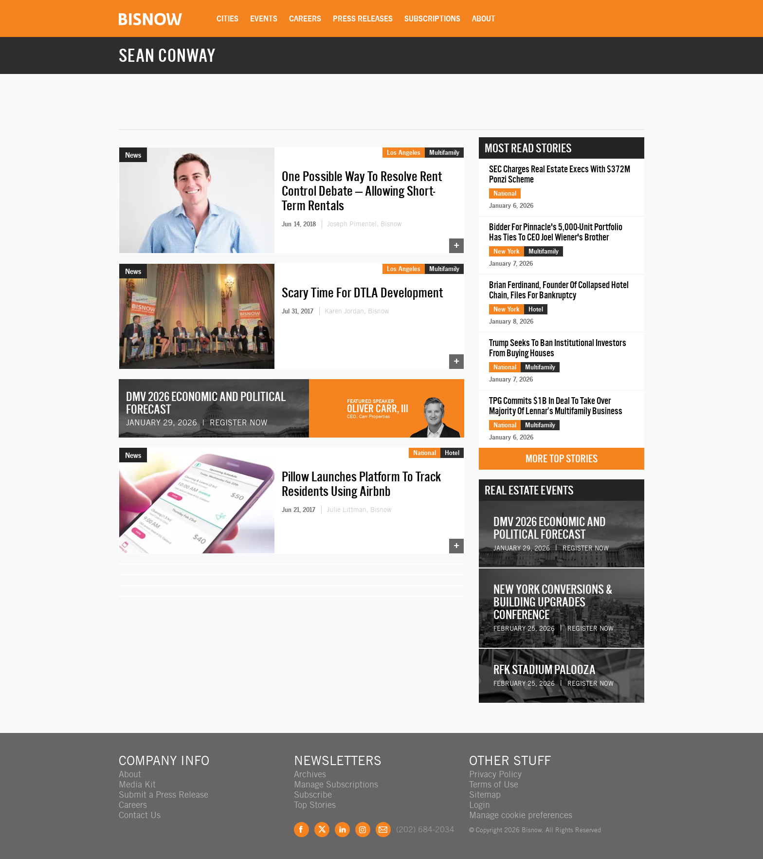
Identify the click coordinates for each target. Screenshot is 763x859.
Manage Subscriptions (336, 784)
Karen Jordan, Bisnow (357, 311)
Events (263, 18)
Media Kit (137, 784)
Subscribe (313, 794)
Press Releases (363, 18)
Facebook (301, 829)
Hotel (452, 453)
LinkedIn (342, 829)
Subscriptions (432, 18)
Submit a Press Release (163, 794)
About (483, 18)
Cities (227, 18)
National (424, 453)
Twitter (321, 829)
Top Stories (315, 805)
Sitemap (485, 794)
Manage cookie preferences (520, 815)
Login (479, 805)
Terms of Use (493, 784)
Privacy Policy (495, 774)
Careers (305, 18)
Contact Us (140, 815)
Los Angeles (403, 152)
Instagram (362, 829)
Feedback (383, 829)
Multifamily (444, 152)
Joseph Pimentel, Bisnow (364, 224)
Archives (310, 774)
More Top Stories (562, 459)
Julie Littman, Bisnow (359, 509)
